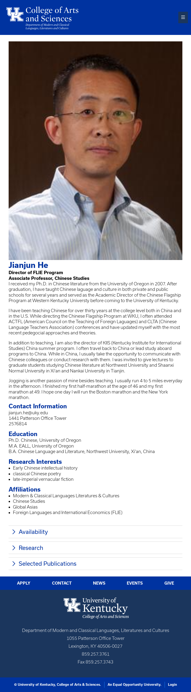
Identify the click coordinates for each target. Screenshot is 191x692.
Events (135, 583)
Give (169, 583)
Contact (62, 583)
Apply (23, 583)
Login (172, 684)
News (99, 583)
